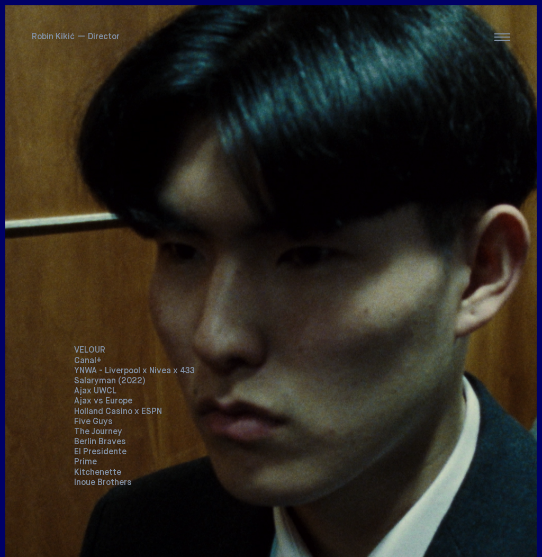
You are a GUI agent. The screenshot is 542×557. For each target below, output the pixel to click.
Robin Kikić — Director (76, 37)
